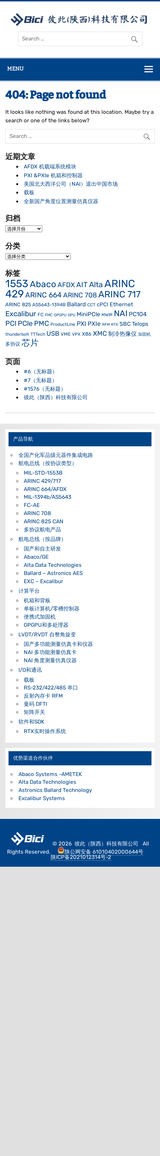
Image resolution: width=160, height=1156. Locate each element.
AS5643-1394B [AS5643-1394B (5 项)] (49, 304)
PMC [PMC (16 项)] (41, 323)
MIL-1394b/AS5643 (47, 497)
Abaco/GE (36, 557)
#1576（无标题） (45, 389)
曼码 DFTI (35, 704)
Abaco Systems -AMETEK (50, 774)
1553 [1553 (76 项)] (16, 284)
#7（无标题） (40, 380)
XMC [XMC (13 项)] (100, 333)
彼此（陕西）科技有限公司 (56, 397)
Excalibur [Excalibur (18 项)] (20, 313)
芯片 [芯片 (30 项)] (30, 343)
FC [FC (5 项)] (41, 314)
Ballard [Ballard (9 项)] (76, 304)
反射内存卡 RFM (43, 696)
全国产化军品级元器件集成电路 (55, 455)
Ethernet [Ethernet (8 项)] (121, 304)
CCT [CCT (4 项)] (91, 304)
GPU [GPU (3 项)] (71, 315)
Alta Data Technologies (53, 565)
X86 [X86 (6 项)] (87, 334)
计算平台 (29, 591)
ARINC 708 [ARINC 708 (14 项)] (80, 295)
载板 (29, 192)
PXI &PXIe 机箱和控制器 (53, 175)
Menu (15, 69)
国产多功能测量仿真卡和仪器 (58, 644)
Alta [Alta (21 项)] (96, 284)
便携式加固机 (40, 617)
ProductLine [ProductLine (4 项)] (62, 324)
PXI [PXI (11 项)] (81, 323)
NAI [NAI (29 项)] (120, 313)
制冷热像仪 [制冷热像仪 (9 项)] (122, 333)
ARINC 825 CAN (44, 521)
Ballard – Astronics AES (53, 573)
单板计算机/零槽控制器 (51, 608)
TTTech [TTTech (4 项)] (38, 334)
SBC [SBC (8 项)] (125, 323)
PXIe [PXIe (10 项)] (94, 323)
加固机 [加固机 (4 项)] (144, 334)
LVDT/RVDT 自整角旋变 (47, 634)
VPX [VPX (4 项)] (76, 334)
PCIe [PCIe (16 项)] (25, 323)
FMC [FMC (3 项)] (49, 315)
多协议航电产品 (42, 529)
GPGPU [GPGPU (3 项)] (60, 315)
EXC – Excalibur (43, 581)
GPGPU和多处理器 (46, 625)
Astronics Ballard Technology (55, 790)
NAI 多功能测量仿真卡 (50, 652)
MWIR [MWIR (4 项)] (106, 314)
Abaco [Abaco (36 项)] (43, 284)
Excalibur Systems (41, 798)
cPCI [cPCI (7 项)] (102, 304)
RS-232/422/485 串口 (51, 688)
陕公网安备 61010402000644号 (100, 852)
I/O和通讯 (30, 670)
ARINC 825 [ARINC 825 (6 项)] (18, 305)
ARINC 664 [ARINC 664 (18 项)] (43, 295)
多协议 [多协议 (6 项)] (12, 344)
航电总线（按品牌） (42, 539)
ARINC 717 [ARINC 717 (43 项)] (119, 294)
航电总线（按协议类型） (47, 463)
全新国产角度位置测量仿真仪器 (61, 201)
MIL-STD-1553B (43, 473)
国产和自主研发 (42, 549)
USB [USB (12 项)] (52, 333)
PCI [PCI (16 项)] (10, 323)
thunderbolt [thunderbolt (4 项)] (17, 334)
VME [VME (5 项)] (66, 334)
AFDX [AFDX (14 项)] (66, 285)
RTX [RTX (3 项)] (114, 324)
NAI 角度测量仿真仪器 (50, 660)
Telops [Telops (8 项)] (140, 323)
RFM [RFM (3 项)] (106, 324)
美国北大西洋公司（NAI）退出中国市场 (71, 184)
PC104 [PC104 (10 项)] (138, 314)
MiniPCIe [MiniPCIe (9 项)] (88, 314)
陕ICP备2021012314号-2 (81, 857)
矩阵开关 (34, 712)
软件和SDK (31, 722)
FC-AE (32, 505)
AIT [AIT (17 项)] (82, 284)
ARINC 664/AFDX (45, 489)
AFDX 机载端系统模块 (50, 166)
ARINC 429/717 (42, 481)
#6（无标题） (40, 371)
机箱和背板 (37, 600)
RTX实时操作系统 (45, 731)
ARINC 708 (37, 513)
